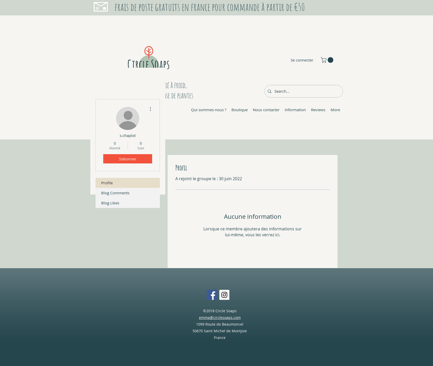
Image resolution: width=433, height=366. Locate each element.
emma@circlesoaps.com (220, 317)
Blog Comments (115, 192)
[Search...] (303, 91)
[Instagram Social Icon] (224, 295)
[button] (328, 60)
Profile (107, 182)
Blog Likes (110, 202)
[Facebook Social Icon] (212, 295)
